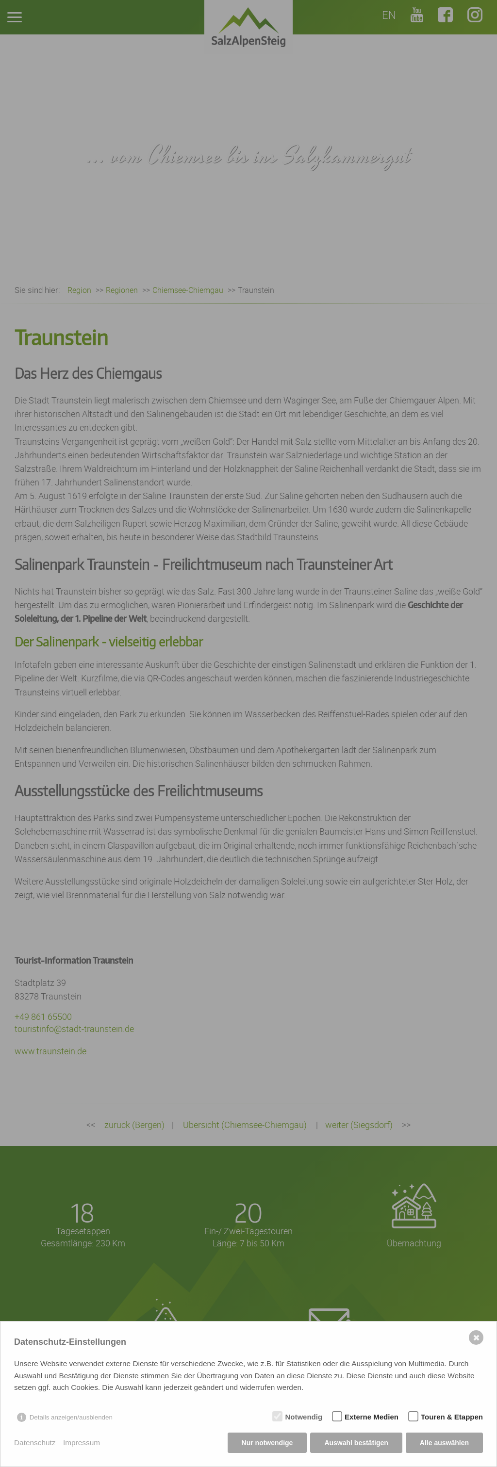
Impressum (81, 1442)
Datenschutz (35, 1442)
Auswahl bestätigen (356, 1443)
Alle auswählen (444, 1443)
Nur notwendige (267, 1443)
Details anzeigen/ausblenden (71, 1417)
